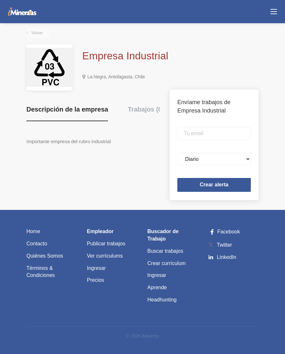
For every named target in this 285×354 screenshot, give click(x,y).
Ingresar (96, 268)
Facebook (224, 231)
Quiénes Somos (44, 256)
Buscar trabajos (165, 251)
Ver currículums (105, 256)
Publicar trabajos (106, 243)
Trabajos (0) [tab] (146, 109)
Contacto (36, 243)
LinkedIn (227, 257)
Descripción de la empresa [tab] (67, 109)
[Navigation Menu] (273, 11)
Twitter (224, 245)
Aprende (157, 287)
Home (33, 231)
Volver (36, 33)
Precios (95, 280)
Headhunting (162, 299)
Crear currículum (166, 263)
